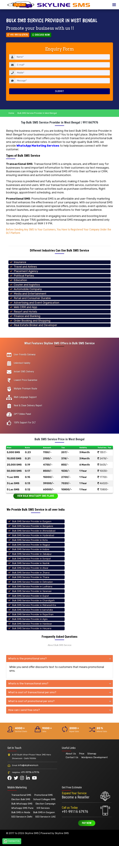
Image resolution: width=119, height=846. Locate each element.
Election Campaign (45, 803)
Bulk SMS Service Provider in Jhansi (31, 572)
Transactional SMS (21, 795)
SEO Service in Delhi (21, 816)
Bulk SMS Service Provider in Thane (30, 577)
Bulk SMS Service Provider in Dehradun (32, 582)
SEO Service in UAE (45, 816)
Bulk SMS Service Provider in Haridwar (32, 623)
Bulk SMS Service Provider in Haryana (31, 628)
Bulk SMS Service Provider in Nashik (30, 563)
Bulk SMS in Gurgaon (44, 812)
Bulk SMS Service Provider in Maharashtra (34, 605)
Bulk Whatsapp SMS (21, 803)
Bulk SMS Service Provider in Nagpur (31, 544)
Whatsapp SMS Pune (22, 808)
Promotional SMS (43, 795)
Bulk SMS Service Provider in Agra (29, 619)
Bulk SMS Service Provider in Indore (30, 549)
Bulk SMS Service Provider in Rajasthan (32, 614)
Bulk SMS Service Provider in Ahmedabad (33, 530)
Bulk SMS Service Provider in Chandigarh (33, 600)
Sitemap (91, 753)
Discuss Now (41, 34)
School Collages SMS (44, 799)
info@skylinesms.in (28, 765)
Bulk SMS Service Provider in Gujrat (30, 595)
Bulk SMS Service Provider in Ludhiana (32, 586)
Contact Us (72, 757)
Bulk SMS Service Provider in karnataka (32, 609)
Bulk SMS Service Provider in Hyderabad (33, 535)
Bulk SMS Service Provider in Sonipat (31, 558)
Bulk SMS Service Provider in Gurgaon (31, 521)
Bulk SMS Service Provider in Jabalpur (32, 554)
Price (81, 753)
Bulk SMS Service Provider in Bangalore (32, 526)
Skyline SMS (62, 833)
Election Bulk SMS (20, 799)
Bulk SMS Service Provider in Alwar (30, 568)
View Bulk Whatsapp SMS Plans (35, 495)
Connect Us (12, 841)
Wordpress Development (94, 757)
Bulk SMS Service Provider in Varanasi (31, 591)
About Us (71, 753)
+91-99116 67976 (18, 34)
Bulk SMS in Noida (20, 812)
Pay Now (86, 823)
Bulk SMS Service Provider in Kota (30, 540)
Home (11, 113)
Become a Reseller (75, 797)
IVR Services (43, 808)
